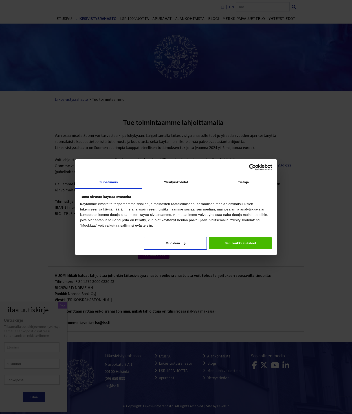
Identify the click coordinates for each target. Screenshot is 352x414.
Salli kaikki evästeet (240, 243)
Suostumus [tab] (108, 182)
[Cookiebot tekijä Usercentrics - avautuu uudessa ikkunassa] (252, 167)
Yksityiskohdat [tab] (176, 182)
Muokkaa (175, 243)
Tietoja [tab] (243, 182)
